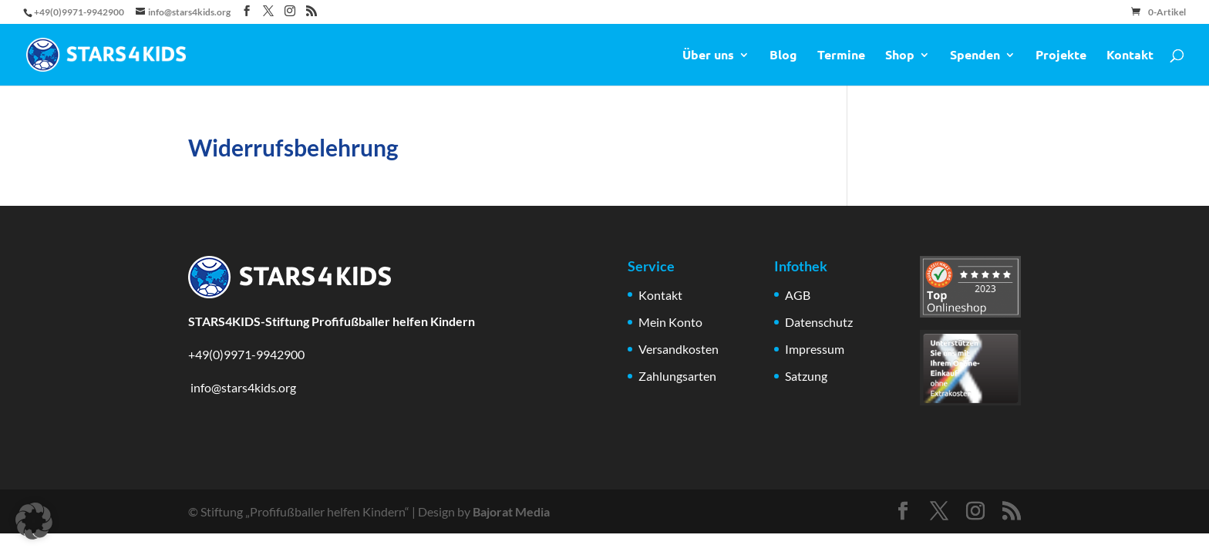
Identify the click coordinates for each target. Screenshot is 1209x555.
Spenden (975, 55)
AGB (797, 295)
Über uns (708, 55)
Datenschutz (819, 321)
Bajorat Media (511, 511)
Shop (899, 55)
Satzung (806, 375)
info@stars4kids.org (242, 387)
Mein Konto (670, 321)
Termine (841, 55)
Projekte (1061, 55)
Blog (783, 55)
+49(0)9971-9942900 (246, 354)
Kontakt (1129, 55)
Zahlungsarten (677, 375)
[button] (34, 521)
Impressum (814, 348)
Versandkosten (678, 348)
